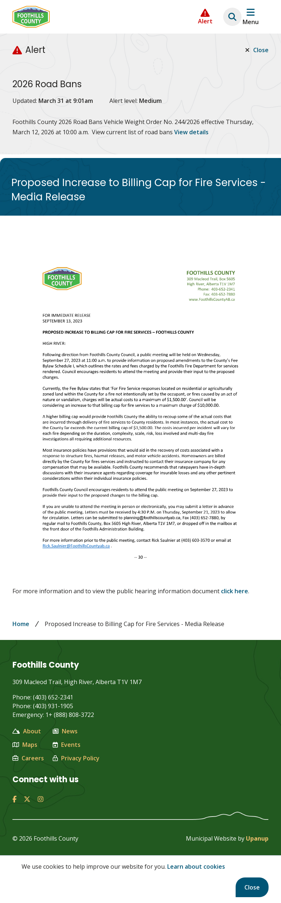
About (26, 731)
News (65, 731)
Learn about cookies (196, 867)
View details (191, 132)
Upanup (257, 838)
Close (252, 887)
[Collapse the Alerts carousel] (205, 16)
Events (66, 745)
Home (20, 624)
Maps (24, 745)
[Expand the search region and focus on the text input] (232, 17)
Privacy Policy (76, 758)
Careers (28, 758)
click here (234, 591)
